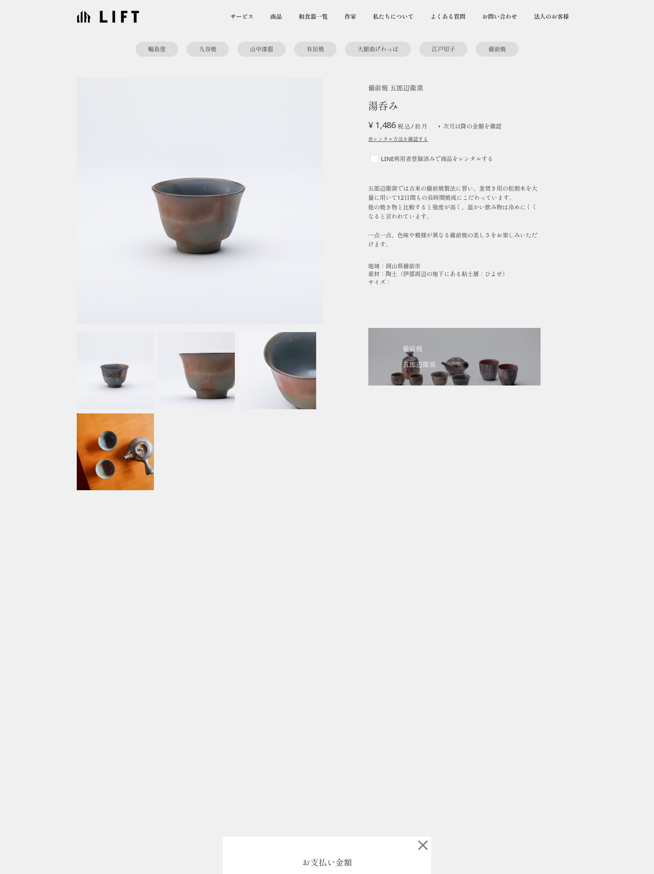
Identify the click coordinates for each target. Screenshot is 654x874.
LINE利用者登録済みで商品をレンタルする (437, 159)
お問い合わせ (499, 16)
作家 (350, 16)
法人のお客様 (551, 16)
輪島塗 (157, 49)
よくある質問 (447, 16)
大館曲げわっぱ (377, 49)
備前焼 (497, 49)
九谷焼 (207, 49)
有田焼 (315, 49)
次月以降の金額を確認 (469, 126)
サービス (242, 16)
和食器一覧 (313, 16)
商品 (276, 16)
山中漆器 (261, 49)
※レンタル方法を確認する (398, 139)
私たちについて (393, 16)
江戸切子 (443, 49)
